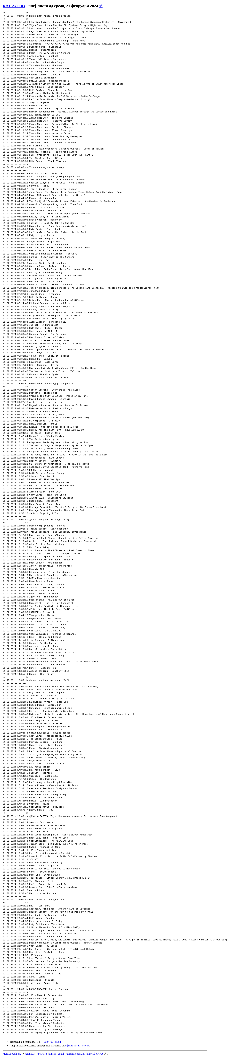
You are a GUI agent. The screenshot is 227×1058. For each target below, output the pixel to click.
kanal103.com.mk (75, 1053)
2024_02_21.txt (52, 1041)
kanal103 (30, 1053)
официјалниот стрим (77, 1045)
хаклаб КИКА (95, 1053)
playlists (42, 1053)
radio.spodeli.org (12, 1053)
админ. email (56, 1053)
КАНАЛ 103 (14, 6)
